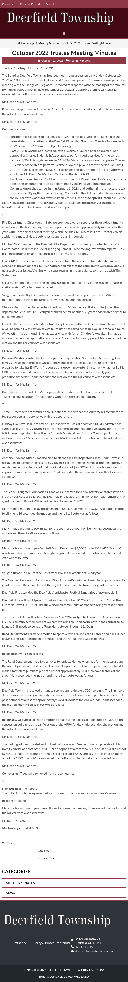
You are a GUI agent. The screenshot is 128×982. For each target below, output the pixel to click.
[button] (64, 33)
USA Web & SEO (78, 976)
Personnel (8, 3)
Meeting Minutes (48, 43)
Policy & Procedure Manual (37, 3)
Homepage (27, 43)
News (10, 892)
